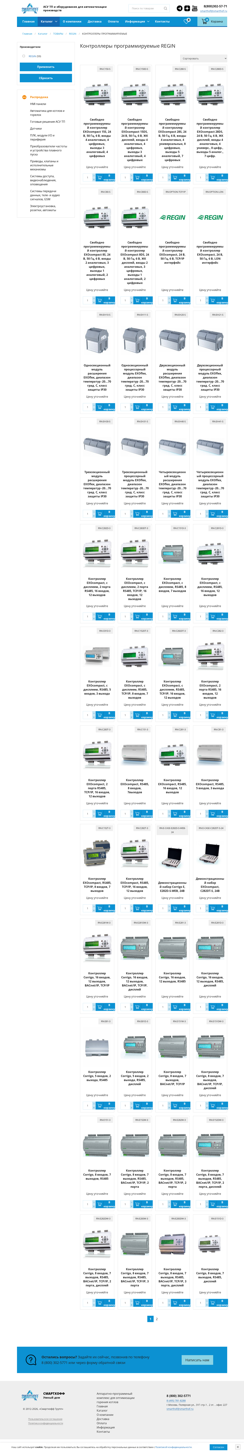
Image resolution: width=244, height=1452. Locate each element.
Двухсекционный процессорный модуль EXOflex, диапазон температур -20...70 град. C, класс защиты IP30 (210, 377)
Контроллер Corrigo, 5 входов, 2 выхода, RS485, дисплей (135, 1078)
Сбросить (46, 78)
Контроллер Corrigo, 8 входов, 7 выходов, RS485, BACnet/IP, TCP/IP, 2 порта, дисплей (210, 1179)
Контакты (162, 21)
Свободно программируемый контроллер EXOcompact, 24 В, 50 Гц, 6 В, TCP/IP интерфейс (172, 253)
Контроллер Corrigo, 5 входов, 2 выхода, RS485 (97, 1076)
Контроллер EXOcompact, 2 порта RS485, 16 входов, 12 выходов (210, 689)
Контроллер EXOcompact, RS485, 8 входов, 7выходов (135, 786)
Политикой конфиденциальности (173, 1447)
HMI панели (38, 104)
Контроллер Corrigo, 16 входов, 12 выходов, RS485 (172, 977)
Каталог (47, 21)
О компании (72, 21)
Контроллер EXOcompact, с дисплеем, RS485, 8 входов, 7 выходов (172, 585)
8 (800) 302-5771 (55, 1362)
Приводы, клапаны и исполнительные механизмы (44, 165)
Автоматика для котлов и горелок (47, 113)
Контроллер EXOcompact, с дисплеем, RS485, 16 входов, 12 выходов (210, 587)
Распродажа (39, 97)
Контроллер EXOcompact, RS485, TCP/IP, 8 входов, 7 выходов (97, 885)
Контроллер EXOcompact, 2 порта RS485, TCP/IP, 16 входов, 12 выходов (97, 788)
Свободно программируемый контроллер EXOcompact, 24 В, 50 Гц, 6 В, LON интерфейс (210, 253)
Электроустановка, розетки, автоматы (43, 208)
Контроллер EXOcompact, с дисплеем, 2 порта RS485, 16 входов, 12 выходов (97, 587)
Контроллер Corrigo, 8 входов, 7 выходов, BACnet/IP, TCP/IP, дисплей (210, 1080)
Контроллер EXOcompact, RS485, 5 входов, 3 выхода (210, 784)
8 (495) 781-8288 (176, 1400)
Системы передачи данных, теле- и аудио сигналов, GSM (45, 195)
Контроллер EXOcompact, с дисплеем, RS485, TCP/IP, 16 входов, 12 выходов (172, 689)
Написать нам (197, 1360)
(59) (35, 56)
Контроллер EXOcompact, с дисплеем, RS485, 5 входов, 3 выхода (97, 687)
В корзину (109, 177)
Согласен (218, 1447)
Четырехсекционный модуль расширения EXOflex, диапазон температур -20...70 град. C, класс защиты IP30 (172, 484)
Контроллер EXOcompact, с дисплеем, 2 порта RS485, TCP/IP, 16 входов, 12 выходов (134, 589)
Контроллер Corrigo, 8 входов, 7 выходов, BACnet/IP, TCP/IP (172, 1078)
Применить (45, 67)
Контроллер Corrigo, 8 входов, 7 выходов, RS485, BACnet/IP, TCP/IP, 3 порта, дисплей (172, 1277)
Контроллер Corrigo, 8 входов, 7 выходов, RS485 (97, 1175)
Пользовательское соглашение (45, 1419)
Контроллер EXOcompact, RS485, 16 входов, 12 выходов (172, 786)
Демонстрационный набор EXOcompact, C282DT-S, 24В (210, 885)
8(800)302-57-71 (215, 6)
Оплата (113, 21)
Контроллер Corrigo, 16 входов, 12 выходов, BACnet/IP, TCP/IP (97, 979)
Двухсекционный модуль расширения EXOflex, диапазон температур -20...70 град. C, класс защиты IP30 (172, 377)
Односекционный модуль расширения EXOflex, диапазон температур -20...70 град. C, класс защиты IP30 (97, 377)
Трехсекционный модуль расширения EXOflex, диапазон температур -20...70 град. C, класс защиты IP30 (97, 484)
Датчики (36, 128)
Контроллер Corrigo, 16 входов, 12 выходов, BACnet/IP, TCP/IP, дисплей (134, 981)
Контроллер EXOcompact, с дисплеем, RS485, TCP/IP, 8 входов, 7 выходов (135, 689)
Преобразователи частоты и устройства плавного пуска (48, 150)
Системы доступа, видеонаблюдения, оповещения (43, 180)
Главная (28, 21)
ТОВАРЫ (58, 33)
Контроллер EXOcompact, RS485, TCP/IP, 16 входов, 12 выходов (135, 885)
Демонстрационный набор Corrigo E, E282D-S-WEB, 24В (172, 887)
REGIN (72, 33)
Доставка (95, 21)
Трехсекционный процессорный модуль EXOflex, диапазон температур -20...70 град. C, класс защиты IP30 (135, 484)
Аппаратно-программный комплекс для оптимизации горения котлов (116, 1398)
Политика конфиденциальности (45, 1423)
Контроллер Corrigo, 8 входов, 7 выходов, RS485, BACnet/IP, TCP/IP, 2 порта (135, 1179)
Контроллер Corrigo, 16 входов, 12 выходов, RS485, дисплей (210, 979)
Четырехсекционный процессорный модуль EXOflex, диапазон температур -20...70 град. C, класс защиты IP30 (210, 484)
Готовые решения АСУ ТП (47, 122)
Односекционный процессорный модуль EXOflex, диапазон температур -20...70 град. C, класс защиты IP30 (135, 377)
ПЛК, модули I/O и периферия (42, 137)
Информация (135, 21)
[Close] (237, 1447)
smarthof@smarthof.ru (213, 11)
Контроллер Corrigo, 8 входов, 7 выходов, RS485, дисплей (210, 1275)
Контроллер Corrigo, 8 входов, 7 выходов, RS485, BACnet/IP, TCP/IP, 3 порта (135, 1277)
